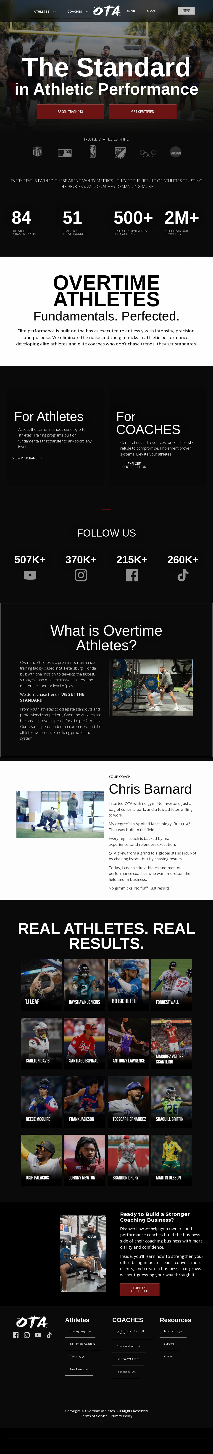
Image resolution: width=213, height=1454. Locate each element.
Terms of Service (94, 1416)
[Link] (30, 575)
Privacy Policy (121, 1416)
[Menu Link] (44, 11)
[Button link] (186, 11)
